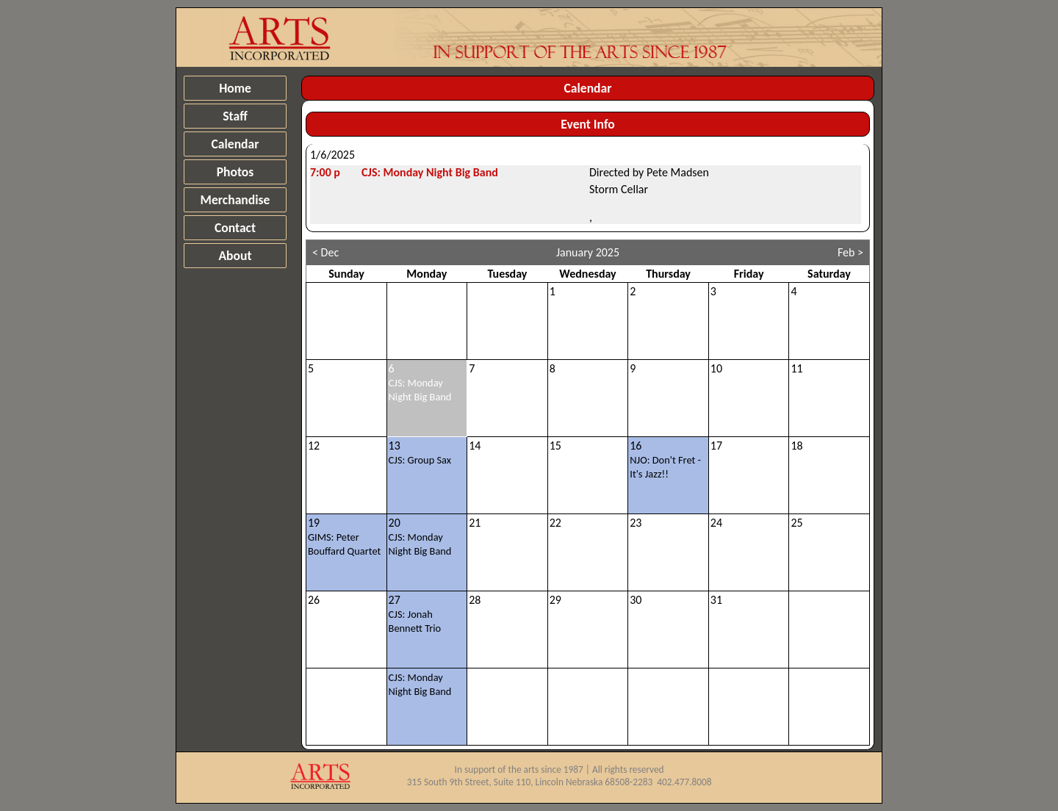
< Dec (325, 252)
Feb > (850, 252)
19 (344, 537)
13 (420, 452)
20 (420, 537)
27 (415, 614)
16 (665, 459)
